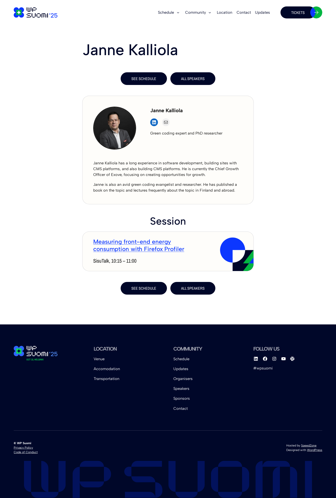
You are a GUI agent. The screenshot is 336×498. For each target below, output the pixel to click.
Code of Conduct (26, 452)
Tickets (303, 12)
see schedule (143, 78)
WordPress (314, 450)
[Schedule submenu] (178, 12)
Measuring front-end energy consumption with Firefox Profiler (138, 245)
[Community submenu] (210, 12)
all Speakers (193, 78)
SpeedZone (308, 445)
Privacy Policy (23, 448)
